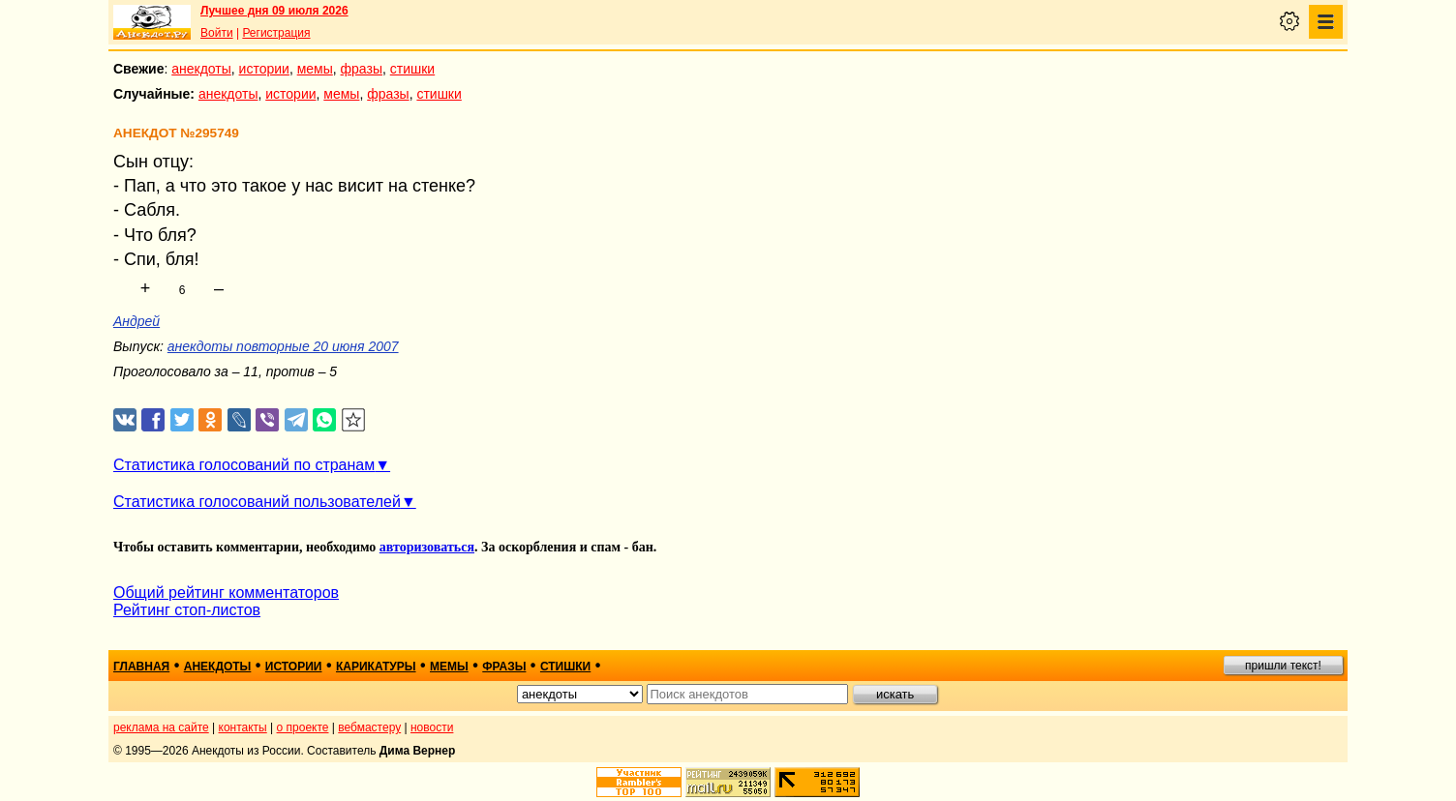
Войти (216, 33)
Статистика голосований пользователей (257, 501)
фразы (361, 68)
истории (264, 68)
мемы (315, 68)
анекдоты (201, 68)
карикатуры (376, 666)
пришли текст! (1283, 665)
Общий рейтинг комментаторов (226, 592)
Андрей (136, 321)
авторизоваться (426, 547)
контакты (243, 727)
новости (431, 727)
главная (141, 666)
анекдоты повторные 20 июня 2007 (283, 346)
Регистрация (276, 33)
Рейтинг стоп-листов (186, 610)
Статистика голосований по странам (244, 465)
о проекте (303, 727)
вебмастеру (369, 727)
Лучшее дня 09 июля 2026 (274, 10)
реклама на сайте (161, 727)
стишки (412, 68)
